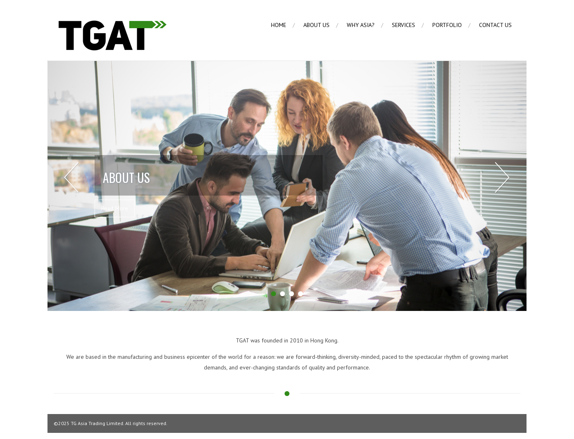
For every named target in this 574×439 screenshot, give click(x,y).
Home (278, 25)
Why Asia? (361, 25)
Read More (114, 208)
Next (502, 178)
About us (316, 25)
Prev (72, 178)
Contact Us (495, 25)
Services (403, 25)
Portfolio (447, 25)
